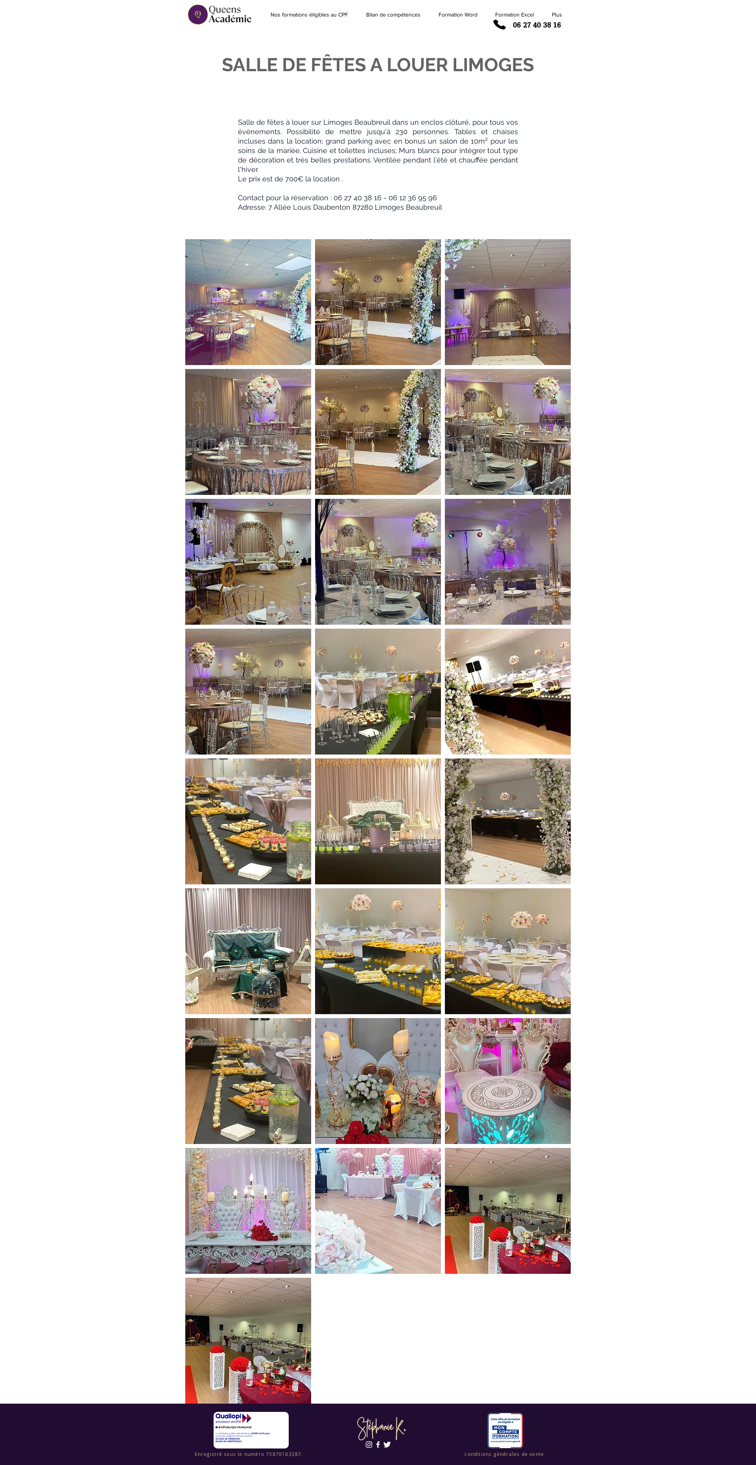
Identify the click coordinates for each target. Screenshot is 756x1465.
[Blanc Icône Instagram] (369, 1444)
